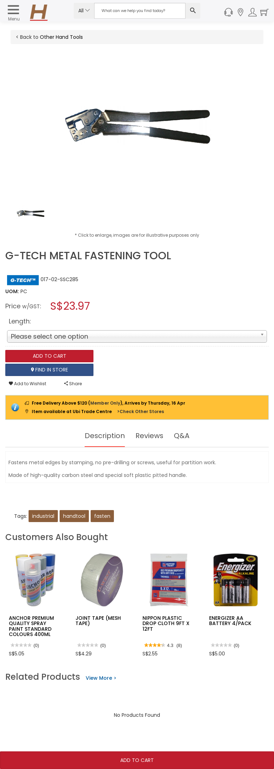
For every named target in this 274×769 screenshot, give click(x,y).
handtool (74, 516)
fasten (102, 516)
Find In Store (49, 369)
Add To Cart (137, 760)
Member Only (105, 403)
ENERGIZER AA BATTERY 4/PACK (230, 620)
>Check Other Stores (140, 411)
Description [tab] (104, 436)
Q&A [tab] (182, 436)
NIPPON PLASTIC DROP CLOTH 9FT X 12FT (165, 623)
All (84, 10)
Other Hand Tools (61, 37)
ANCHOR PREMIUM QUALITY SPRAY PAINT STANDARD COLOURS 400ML (31, 626)
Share (73, 384)
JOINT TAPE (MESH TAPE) (98, 620)
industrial (43, 516)
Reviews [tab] (149, 436)
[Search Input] (139, 11)
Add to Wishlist (27, 384)
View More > (101, 678)
